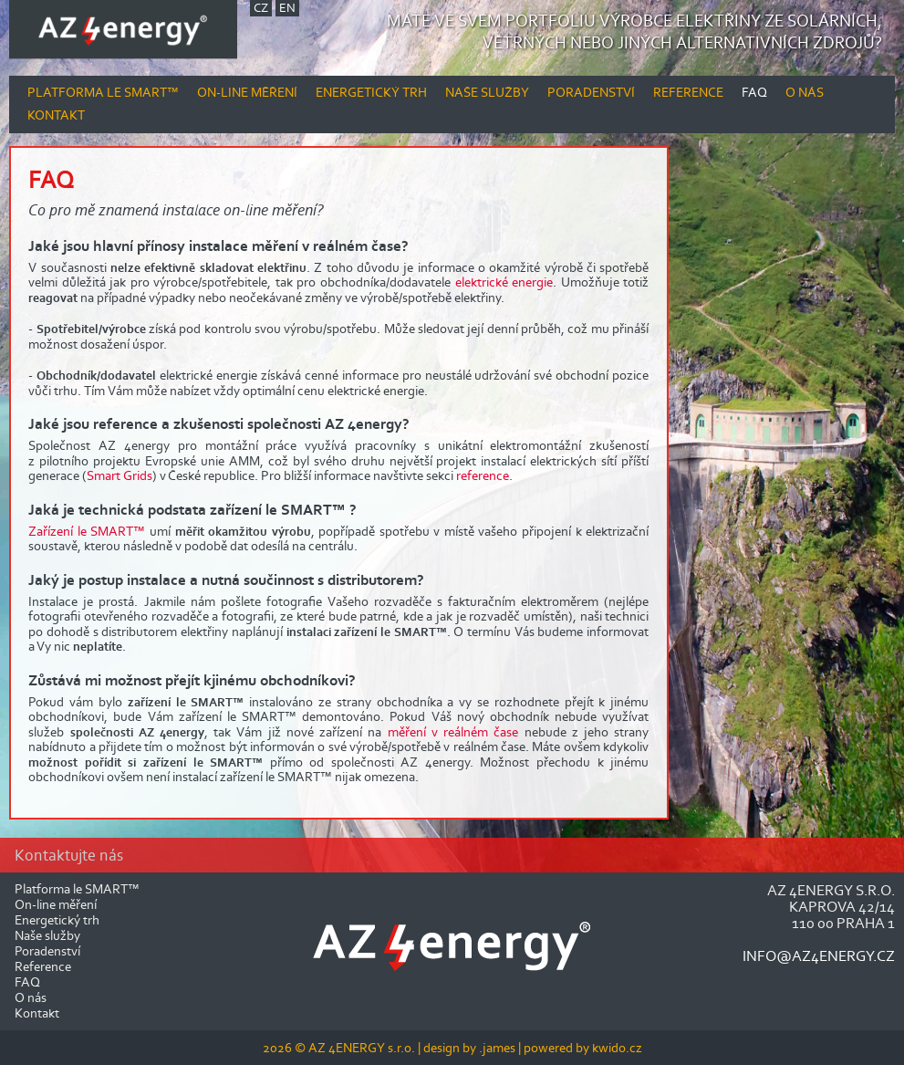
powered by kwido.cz (583, 1047)
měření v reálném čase (453, 732)
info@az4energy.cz (819, 955)
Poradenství (591, 92)
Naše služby (487, 92)
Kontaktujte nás (69, 855)
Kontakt (56, 115)
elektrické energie (504, 282)
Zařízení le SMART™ (86, 531)
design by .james (470, 1047)
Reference (688, 92)
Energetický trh (371, 92)
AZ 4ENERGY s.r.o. (361, 1047)
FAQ (754, 92)
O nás (804, 92)
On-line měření (247, 92)
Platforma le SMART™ (103, 92)
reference (482, 475)
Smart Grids (119, 475)
